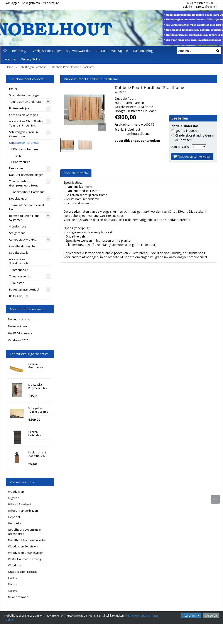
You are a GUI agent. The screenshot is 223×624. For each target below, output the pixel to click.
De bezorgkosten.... (21, 319)
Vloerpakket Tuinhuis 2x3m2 (38, 410)
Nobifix (13, 584)
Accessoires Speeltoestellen (19, 261)
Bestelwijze (20, 51)
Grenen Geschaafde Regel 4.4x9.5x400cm (37, 369)
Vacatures (10, 59)
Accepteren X (191, 615)
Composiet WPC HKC (23, 239)
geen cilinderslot (187, 130)
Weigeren (211, 615)
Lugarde (13, 498)
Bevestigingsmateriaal (24, 289)
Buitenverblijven (20, 108)
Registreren (31, 3)
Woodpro (14, 565)
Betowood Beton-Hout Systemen (24, 218)
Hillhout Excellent (19, 504)
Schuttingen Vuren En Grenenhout (23, 134)
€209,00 (34, 419)
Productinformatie (76, 173)
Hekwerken (17, 168)
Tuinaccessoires (20, 276)
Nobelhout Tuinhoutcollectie (27, 540)
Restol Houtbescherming (24, 559)
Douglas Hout (18, 198)
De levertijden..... (19, 326)
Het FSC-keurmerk (20, 333)
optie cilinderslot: (185, 126)
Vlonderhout (17, 226)
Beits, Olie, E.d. (19, 296)
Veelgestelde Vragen (47, 51)
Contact (101, 51)
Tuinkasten (16, 283)
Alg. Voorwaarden (78, 51)
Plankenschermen (25, 149)
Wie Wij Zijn (119, 51)
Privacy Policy (31, 59)
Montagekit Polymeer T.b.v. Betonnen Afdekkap (38, 389)
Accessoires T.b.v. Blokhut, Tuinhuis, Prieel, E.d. (26, 123)
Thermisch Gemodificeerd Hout (26, 207)
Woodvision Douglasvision (26, 553)
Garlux (12, 578)
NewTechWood (18, 597)
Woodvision (16, 492)
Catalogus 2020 (18, 340)
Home (13, 89)
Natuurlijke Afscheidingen (26, 175)
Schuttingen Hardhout (24, 143)
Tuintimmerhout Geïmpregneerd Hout (23, 183)
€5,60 (32, 464)
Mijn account (51, 3)
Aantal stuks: (180, 147)
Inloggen (12, 3)
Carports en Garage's (23, 115)
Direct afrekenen (206, 7)
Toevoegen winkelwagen (192, 156)
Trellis (17, 155)
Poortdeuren (21, 162)
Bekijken (188, 7)
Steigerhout (17, 233)
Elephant (14, 517)
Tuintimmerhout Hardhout (26, 192)
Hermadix (14, 523)
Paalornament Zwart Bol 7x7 (37, 454)
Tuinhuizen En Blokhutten (26, 102)
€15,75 (33, 396)
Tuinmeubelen (19, 270)
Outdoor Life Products (22, 572)
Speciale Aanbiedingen (24, 95)
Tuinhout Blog (142, 51)
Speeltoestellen (19, 253)
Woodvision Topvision (23, 546)
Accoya (13, 591)
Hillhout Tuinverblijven (23, 511)
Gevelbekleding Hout (23, 246)
